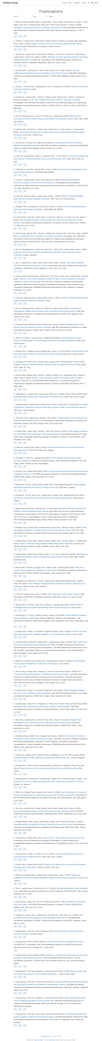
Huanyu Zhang (21, 324)
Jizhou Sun (30, 915)
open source (52, 1040)
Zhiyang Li (48, 605)
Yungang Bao (79, 129)
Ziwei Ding (30, 508)
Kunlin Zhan (48, 263)
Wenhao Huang (22, 22)
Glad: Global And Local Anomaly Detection (64, 594)
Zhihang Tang (34, 25)
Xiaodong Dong (33, 351)
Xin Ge (64, 755)
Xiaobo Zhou (53, 129)
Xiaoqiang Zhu (21, 362)
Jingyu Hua (43, 394)
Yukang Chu (31, 143)
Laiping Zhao (46, 22)
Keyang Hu (29, 57)
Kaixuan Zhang (44, 541)
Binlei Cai (19, 338)
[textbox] (21, 16)
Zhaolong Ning (66, 362)
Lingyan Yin (20, 915)
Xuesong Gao (33, 276)
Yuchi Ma (71, 233)
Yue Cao (19, 808)
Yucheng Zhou (29, 86)
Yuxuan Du (69, 54)
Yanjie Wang (69, 22)
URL (25, 36)
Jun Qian (67, 217)
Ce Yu (46, 854)
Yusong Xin (50, 217)
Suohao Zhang (64, 394)
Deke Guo (48, 116)
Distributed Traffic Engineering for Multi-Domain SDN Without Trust (39, 397)
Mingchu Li (40, 971)
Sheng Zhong (76, 394)
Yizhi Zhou (54, 276)
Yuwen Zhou (58, 249)
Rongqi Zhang (49, 338)
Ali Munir (41, 554)
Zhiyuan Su (80, 97)
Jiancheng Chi (21, 615)
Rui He (18, 116)
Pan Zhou (80, 765)
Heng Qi (84, 276)
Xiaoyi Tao (39, 605)
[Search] (89, 3)
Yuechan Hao (61, 233)
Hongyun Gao (21, 206)
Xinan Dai (31, 217)
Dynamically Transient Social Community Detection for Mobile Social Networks (43, 498)
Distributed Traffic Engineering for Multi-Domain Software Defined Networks (42, 706)
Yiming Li (78, 22)
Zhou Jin (40, 854)
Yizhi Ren (31, 931)
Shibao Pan (44, 276)
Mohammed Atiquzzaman (66, 581)
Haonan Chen (45, 418)
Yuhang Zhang (51, 41)
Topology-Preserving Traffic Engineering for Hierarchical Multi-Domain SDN (42, 758)
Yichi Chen (23, 25)
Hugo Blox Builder (38, 1040)
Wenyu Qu (18, 100)
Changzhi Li (20, 169)
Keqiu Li (72, 25)
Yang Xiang (40, 1014)
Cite (15, 36)
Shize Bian (39, 41)
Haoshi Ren (20, 567)
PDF (15, 817)
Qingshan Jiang (69, 765)
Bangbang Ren (28, 116)
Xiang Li (19, 86)
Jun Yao (75, 217)
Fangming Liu (58, 86)
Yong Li (78, 249)
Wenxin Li (64, 25)
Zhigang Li (42, 671)
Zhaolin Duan (34, 22)
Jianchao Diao (63, 567)
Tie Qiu (62, 129)
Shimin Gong (33, 765)
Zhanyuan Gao (22, 418)
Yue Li (57, 554)
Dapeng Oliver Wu (71, 495)
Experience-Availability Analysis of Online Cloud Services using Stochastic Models (44, 811)
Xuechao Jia (21, 471)
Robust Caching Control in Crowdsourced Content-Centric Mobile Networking (48, 768)
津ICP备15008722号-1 (46, 1036)
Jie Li (18, 263)
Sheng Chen (62, 97)
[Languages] (95, 3)
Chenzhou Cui (38, 888)
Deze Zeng (55, 25)
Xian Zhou (50, 431)
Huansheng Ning (61, 484)
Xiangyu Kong (21, 276)
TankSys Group (10, 3)
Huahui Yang (73, 41)
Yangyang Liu (21, 394)
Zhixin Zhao (40, 217)
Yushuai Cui (32, 129)
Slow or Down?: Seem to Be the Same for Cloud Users (64, 838)
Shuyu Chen (59, 720)
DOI (20, 36)
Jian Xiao (63, 915)
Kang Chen (45, 25)
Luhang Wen (19, 57)
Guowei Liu (62, 41)
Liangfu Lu (31, 854)
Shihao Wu (50, 233)
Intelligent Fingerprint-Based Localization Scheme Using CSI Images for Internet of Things (47, 364)
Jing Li (49, 86)
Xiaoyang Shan (49, 156)
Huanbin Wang (45, 527)
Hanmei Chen (21, 70)
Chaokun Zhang (41, 615)
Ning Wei (32, 642)
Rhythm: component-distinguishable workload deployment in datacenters (46, 543)
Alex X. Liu (49, 554)
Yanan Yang (44, 70)
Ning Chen (20, 484)
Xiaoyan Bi (20, 495)
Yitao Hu (71, 97)
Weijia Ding (20, 508)
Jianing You (20, 54)
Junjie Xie (39, 116)
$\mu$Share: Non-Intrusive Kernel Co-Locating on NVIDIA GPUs (38, 27)
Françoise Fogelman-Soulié (46, 631)
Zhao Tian (56, 527)
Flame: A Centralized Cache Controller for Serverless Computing (38, 236)
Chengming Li (21, 765)
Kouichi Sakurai (42, 931)
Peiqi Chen (59, 671)
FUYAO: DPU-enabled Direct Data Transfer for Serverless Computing (54, 100)
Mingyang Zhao (70, 375)
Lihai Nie (19, 156)
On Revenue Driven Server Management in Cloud (64, 942)
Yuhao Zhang (57, 22)
